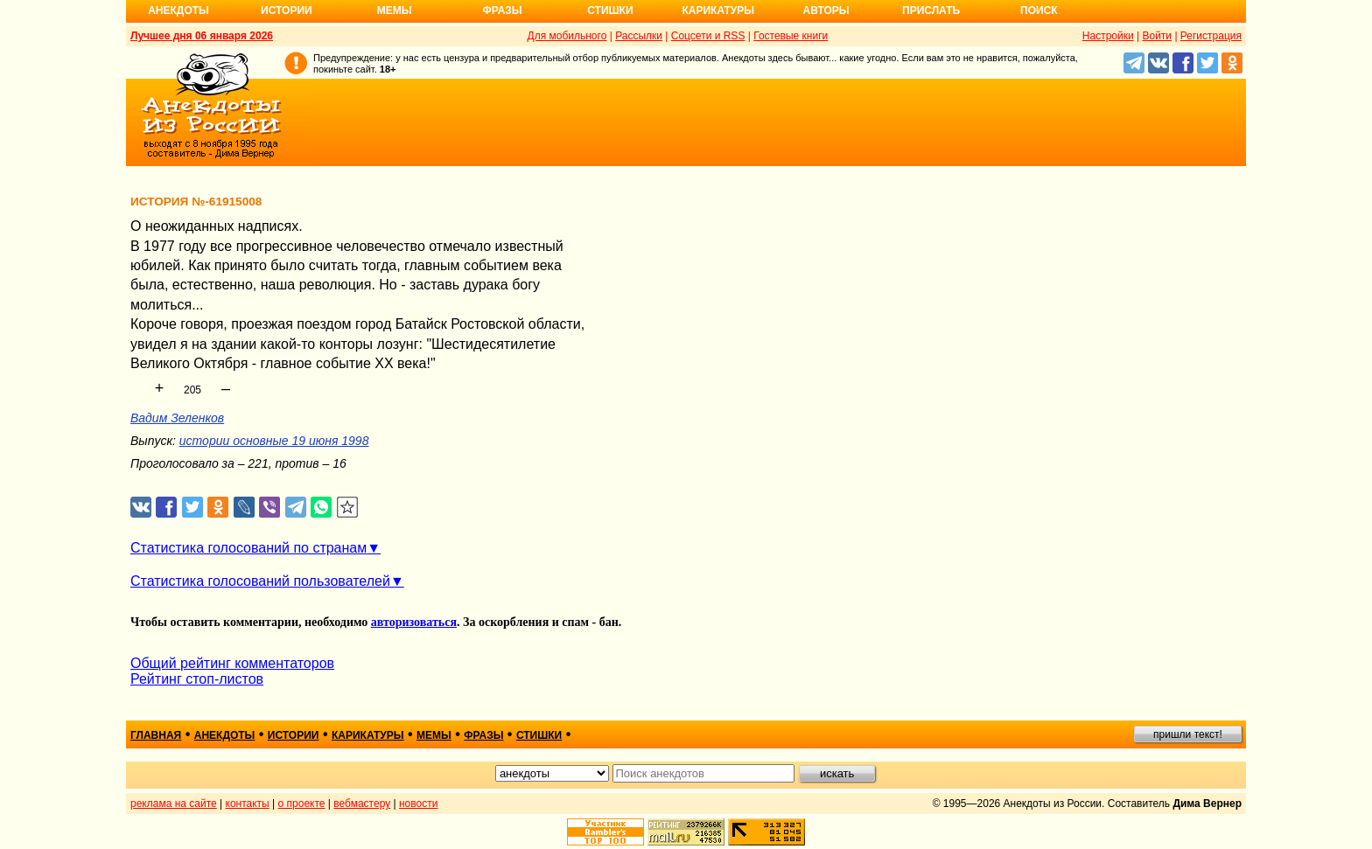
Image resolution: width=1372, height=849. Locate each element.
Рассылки (638, 36)
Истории (286, 10)
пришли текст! (1187, 734)
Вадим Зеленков (177, 418)
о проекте (302, 803)
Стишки (610, 10)
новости (418, 803)
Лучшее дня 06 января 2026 (201, 36)
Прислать (931, 10)
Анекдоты (178, 10)
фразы (483, 735)
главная (155, 735)
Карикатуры (718, 10)
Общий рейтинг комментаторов (232, 663)
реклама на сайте (173, 803)
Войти (1157, 36)
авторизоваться (414, 622)
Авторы (826, 10)
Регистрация (1211, 36)
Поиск (1039, 10)
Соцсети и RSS (708, 36)
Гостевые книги (790, 36)
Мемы (394, 10)
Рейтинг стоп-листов (196, 679)
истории (293, 735)
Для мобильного (567, 36)
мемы (434, 735)
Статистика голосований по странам (248, 547)
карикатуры (368, 735)
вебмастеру (361, 803)
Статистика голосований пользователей (260, 581)
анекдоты (225, 735)
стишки (539, 735)
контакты (248, 803)
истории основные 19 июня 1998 (274, 441)
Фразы (502, 10)
